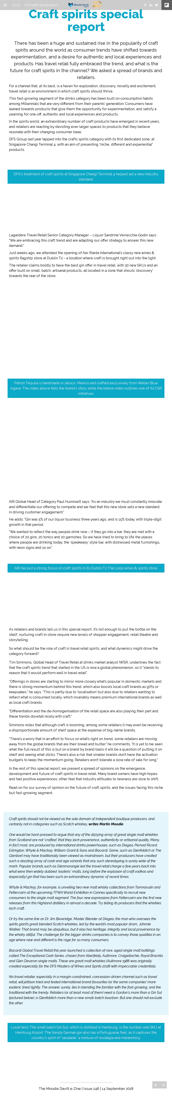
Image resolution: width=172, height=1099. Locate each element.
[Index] (5, 5)
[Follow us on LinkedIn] (150, 5)
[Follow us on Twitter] (156, 5)
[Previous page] (156, 1084)
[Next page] (163, 1084)
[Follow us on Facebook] (145, 5)
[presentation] (86, 82)
